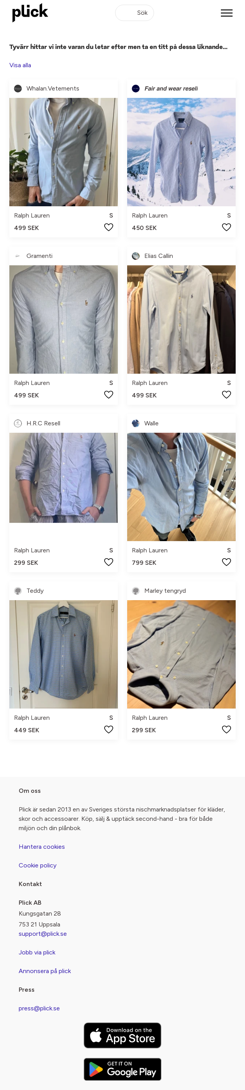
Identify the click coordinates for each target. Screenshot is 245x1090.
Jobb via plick (37, 952)
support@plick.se (43, 933)
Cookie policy (37, 865)
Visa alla (20, 65)
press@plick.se (39, 1008)
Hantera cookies (42, 846)
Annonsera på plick (45, 971)
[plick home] (30, 13)
